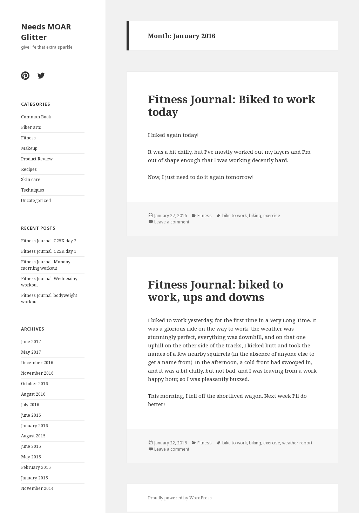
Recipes (29, 169)
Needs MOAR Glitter (46, 31)
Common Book (36, 117)
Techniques (32, 190)
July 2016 (30, 405)
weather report (297, 443)
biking (255, 216)
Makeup (29, 148)
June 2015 (31, 446)
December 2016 (37, 363)
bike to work (234, 216)
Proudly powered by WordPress (180, 498)
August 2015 (33, 436)
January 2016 (34, 426)
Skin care (30, 179)
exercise (271, 216)
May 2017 (31, 352)
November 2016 (37, 373)
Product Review (37, 159)
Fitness (28, 138)
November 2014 (37, 488)
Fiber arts (31, 127)
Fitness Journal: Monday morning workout (45, 265)
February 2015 (36, 467)
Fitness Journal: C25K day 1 (48, 251)
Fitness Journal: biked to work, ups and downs (215, 290)
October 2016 (34, 384)
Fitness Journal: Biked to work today (232, 105)
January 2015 (34, 478)
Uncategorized (36, 200)
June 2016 (31, 415)
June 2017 (31, 342)
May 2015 (31, 457)
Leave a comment (171, 222)
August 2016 (33, 394)
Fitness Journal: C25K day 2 (48, 241)
